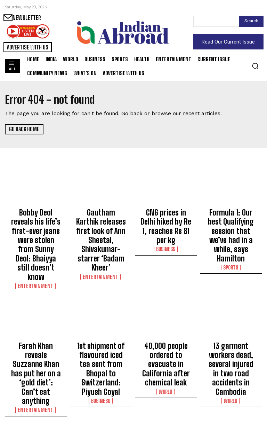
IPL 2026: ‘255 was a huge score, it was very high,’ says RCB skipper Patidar (36, 402)
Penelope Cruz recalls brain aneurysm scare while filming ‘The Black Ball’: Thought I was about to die (231, 405)
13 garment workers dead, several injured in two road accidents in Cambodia (230, 311)
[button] (255, 66)
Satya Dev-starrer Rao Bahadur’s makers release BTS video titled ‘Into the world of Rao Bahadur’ (166, 405)
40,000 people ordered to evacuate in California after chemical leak (166, 311)
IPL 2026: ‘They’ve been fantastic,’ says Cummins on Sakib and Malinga (101, 402)
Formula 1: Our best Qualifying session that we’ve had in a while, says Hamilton (231, 220)
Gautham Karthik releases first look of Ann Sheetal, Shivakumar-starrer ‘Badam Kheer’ (101, 224)
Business (166, 231)
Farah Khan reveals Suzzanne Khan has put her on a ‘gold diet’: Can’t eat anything (36, 311)
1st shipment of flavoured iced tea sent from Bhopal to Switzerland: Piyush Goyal (101, 314)
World (166, 328)
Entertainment (35, 243)
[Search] (251, 21)
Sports (231, 237)
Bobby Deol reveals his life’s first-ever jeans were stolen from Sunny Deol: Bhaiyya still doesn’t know (35, 224)
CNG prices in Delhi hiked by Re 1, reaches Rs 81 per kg (166, 217)
